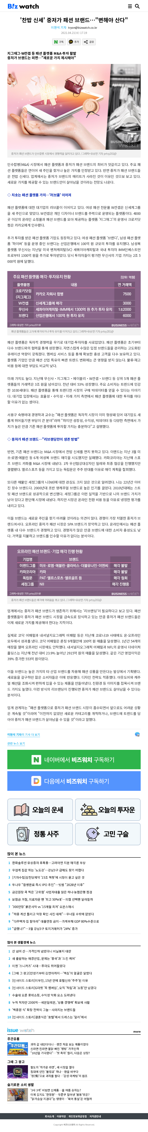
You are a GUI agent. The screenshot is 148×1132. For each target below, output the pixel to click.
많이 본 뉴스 (16, 853)
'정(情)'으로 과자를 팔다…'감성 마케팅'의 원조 (58, 1076)
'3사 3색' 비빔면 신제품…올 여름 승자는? (55, 1090)
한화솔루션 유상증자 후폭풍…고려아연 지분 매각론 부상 (49, 862)
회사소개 (49, 1116)
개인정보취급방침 (77, 1116)
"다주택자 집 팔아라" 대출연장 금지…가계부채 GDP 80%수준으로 (55, 921)
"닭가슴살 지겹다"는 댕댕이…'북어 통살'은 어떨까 (61, 1099)
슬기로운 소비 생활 (20, 1084)
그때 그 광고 (16, 1061)
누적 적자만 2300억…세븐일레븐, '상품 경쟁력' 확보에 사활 (51, 1002)
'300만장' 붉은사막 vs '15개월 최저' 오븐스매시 (43, 906)
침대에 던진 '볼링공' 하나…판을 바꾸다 (54, 1072)
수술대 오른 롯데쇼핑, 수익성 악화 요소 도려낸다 (43, 995)
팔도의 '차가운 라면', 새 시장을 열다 (52, 1067)
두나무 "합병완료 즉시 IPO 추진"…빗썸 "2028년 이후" (48, 884)
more (137, 1031)
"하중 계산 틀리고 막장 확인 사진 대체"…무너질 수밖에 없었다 (53, 914)
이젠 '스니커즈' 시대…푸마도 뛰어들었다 (38, 965)
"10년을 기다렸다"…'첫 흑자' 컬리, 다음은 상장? (60, 1053)
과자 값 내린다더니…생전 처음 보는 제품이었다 (59, 1044)
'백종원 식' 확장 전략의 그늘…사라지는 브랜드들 (44, 1009)
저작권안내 (95, 1116)
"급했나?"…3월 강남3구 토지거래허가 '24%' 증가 (45, 928)
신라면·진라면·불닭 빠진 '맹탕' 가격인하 (54, 1049)
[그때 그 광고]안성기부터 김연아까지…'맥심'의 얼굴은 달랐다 (52, 973)
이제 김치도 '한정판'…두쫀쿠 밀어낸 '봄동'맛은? (59, 1095)
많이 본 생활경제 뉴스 (21, 942)
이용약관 (61, 1116)
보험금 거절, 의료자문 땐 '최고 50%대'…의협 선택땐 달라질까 (52, 899)
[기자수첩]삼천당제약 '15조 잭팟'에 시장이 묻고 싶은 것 (48, 877)
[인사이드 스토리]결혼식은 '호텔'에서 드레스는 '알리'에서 (49, 1017)
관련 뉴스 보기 (16, 743)
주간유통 (13, 1038)
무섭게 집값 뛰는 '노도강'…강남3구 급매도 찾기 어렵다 (48, 870)
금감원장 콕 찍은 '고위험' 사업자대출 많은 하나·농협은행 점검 (52, 892)
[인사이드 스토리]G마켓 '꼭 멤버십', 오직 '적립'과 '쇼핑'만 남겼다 (54, 987)
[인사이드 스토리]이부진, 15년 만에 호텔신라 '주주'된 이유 (50, 980)
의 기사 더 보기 (23, 734)
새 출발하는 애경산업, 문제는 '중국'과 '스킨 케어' (44, 958)
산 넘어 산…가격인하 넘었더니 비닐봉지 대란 (41, 951)
